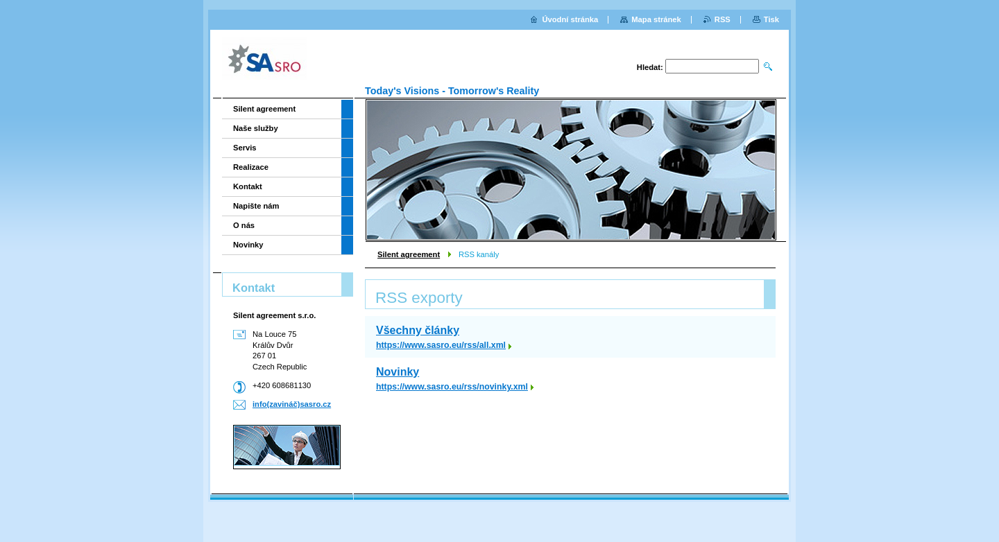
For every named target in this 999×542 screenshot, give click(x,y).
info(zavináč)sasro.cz (292, 404)
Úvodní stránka (570, 19)
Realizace (250, 167)
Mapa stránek (656, 19)
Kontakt (247, 186)
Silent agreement (408, 254)
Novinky (397, 372)
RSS (723, 19)
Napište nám (256, 206)
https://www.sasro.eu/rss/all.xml (441, 345)
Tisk (771, 19)
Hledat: (650, 67)
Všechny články (417, 330)
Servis (245, 147)
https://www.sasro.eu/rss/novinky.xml (452, 387)
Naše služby (255, 128)
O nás (244, 225)
